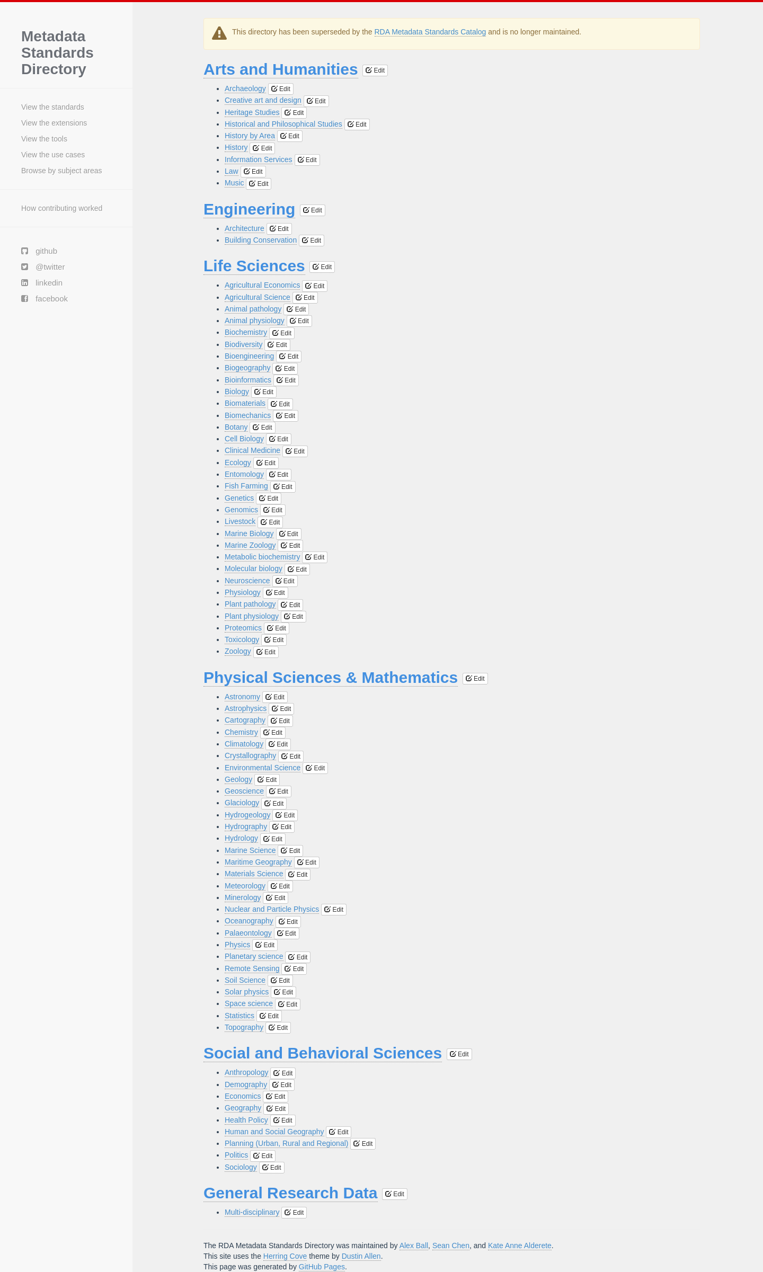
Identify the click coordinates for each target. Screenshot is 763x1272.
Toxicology (242, 639)
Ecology (238, 462)
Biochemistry (246, 332)
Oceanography (249, 921)
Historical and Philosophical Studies (283, 124)
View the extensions (54, 123)
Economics (243, 1096)
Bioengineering (249, 356)
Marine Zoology (250, 545)
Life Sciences (254, 265)
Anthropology (247, 1072)
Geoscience (244, 791)
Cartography (245, 720)
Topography (244, 1027)
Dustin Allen (361, 1256)
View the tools (44, 139)
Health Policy (246, 1120)
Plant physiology (252, 616)
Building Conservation (261, 240)
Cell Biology (244, 438)
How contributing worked (61, 208)
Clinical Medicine (252, 450)
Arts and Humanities (280, 69)
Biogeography (247, 367)
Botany (236, 427)
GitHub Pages (322, 1266)
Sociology (241, 1167)
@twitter (43, 266)
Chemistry (241, 732)
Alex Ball (414, 1245)
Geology (238, 779)
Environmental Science (262, 767)
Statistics (239, 1015)
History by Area (250, 135)
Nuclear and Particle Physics (272, 909)
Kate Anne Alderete (520, 1245)
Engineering (249, 209)
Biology (237, 391)
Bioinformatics (248, 380)
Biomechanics (248, 415)
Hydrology (241, 838)
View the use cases (53, 154)
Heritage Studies (252, 112)
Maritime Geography (258, 862)
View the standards (52, 107)
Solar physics (247, 992)
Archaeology (245, 88)
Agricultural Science (257, 297)
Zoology (238, 651)
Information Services (258, 159)
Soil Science (245, 980)
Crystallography (250, 755)
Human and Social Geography (274, 1131)
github (39, 250)
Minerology (243, 897)
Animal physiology (255, 320)
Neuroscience (247, 580)
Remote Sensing (252, 968)
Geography (243, 1108)
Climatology (244, 744)
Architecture (244, 228)
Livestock (240, 521)
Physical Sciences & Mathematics (330, 677)
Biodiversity (244, 344)
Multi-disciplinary (252, 1212)
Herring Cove (285, 1256)
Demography (246, 1084)
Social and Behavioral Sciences (322, 1053)
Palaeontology (248, 933)
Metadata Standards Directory (57, 53)
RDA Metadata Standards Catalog (430, 32)
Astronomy (242, 696)
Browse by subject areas (61, 170)
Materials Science (254, 873)
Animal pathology (253, 309)
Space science (249, 1003)
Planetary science (254, 956)
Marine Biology (249, 533)
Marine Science (250, 850)
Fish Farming (246, 486)
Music (234, 183)
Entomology (244, 474)
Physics (237, 944)
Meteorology (245, 886)
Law (231, 171)
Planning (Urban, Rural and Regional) (286, 1143)
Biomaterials (245, 403)
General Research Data (290, 1193)
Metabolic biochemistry (262, 557)
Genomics (241, 509)
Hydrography (246, 826)
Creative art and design (263, 100)
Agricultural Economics (262, 285)
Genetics (239, 498)
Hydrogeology (247, 815)
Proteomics (243, 628)
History (236, 147)
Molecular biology (253, 568)
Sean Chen (450, 1245)
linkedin (42, 282)
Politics (236, 1155)
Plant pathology (250, 604)
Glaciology (242, 802)
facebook (44, 298)
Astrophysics (246, 708)
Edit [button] (375, 70)
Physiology (243, 592)
